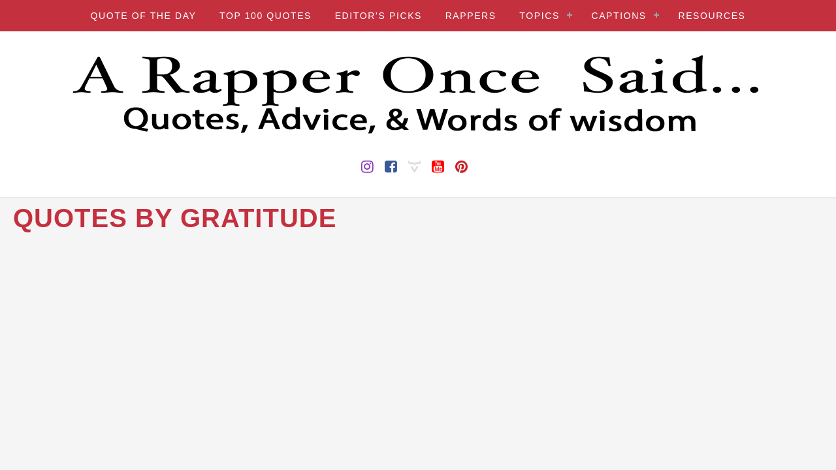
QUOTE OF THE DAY (143, 15)
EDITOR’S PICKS (378, 15)
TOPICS (539, 15)
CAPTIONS (618, 15)
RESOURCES (711, 15)
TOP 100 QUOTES (265, 15)
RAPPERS (470, 15)
